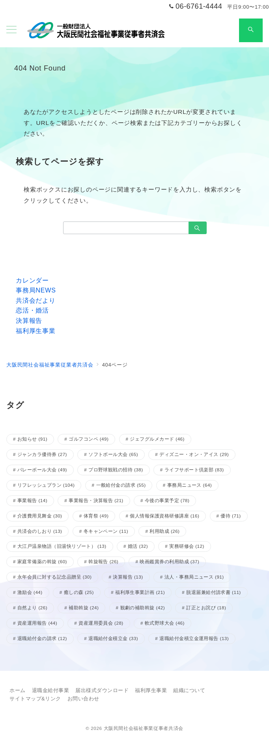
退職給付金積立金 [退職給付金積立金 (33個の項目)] (113, 638)
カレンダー (32, 280)
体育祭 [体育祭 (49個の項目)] (96, 515)
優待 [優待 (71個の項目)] (230, 515)
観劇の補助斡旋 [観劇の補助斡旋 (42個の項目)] (142, 607)
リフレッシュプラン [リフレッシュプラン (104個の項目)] (46, 485)
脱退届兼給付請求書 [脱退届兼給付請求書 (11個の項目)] (213, 592)
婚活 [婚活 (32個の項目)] (138, 546)
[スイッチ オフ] (251, 30)
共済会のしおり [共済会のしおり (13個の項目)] (39, 531)
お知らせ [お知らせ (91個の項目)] (32, 438)
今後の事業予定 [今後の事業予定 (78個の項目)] (167, 500)
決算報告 (29, 320)
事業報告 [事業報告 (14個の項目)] (32, 500)
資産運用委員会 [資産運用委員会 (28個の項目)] (100, 622)
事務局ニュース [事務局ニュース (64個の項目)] (189, 485)
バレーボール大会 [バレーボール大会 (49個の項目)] (42, 469)
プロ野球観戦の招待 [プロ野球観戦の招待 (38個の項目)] (115, 469)
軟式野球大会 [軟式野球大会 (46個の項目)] (165, 622)
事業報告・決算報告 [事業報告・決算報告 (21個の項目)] (96, 500)
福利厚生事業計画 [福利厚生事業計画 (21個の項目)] (140, 592)
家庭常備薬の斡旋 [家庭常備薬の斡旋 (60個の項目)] (42, 561)
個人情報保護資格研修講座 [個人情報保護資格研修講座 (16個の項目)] (164, 515)
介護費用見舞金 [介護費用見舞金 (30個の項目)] (39, 515)
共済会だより (36, 300)
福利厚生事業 (36, 331)
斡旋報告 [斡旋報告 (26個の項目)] (103, 561)
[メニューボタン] (11, 30)
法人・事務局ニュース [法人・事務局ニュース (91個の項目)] (194, 576)
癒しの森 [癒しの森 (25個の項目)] (79, 592)
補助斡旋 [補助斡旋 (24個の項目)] (84, 607)
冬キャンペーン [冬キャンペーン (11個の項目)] (106, 531)
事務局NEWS (36, 290)
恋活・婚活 (32, 310)
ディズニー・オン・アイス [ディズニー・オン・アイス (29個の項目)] (194, 454)
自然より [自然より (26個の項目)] (32, 607)
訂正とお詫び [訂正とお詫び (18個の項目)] (206, 607)
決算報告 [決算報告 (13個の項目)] (128, 576)
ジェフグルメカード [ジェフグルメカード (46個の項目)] (157, 438)
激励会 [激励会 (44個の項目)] (30, 592)
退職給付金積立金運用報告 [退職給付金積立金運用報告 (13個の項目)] (194, 638)
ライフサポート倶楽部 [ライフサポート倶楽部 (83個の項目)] (194, 469)
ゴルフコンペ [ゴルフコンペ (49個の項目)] (88, 438)
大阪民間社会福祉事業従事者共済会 (143, 728)
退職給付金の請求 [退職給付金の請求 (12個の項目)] (42, 638)
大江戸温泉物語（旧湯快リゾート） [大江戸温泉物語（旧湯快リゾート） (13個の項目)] (61, 546)
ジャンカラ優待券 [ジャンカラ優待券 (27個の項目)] (42, 454)
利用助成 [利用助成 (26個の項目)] (164, 531)
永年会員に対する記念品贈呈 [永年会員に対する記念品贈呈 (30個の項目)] (54, 576)
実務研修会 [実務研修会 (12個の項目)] (186, 546)
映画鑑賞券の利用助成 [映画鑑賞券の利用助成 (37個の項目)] (169, 561)
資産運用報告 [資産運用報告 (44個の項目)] (37, 622)
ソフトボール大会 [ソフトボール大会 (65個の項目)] (113, 454)
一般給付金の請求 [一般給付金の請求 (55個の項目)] (121, 485)
